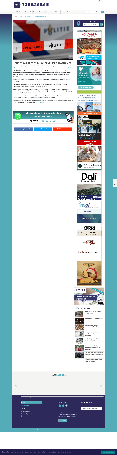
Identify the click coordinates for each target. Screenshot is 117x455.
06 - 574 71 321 (49, 121)
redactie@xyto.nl (27, 437)
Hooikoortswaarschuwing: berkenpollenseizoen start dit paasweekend (92, 363)
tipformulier (40, 102)
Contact (69, 11)
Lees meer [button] (68, 452)
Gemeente (35, 11)
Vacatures (63, 11)
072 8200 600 (26, 435)
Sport (52, 11)
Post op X (43, 129)
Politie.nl (70, 68)
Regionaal (41, 11)
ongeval (45, 66)
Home (15, 16)
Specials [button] (47, 11)
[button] (14, 408)
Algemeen (21, 11)
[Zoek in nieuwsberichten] (94, 12)
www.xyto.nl (26, 439)
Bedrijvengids (28, 11)
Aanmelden (63, 443)
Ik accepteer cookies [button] (108, 452)
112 (17, 11)
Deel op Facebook (23, 129)
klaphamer (58, 66)
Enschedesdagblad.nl (35, 4)
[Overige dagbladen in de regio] (91, 431)
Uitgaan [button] (57, 11)
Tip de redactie (62, 129)
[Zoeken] (102, 12)
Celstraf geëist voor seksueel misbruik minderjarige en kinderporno (92, 340)
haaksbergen (51, 66)
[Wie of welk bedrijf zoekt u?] (91, 24)
